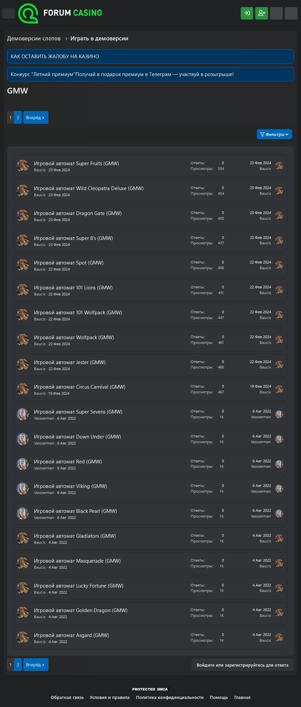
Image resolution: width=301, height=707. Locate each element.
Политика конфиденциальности (170, 697)
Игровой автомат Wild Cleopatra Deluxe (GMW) (89, 188)
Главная (242, 697)
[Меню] (8, 13)
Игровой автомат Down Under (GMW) (77, 436)
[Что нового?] (276, 13)
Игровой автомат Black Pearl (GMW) (75, 510)
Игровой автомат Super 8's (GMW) (73, 238)
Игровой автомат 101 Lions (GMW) (73, 287)
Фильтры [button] (272, 134)
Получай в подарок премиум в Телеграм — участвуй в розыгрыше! (154, 74)
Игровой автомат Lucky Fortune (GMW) (79, 585)
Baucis (39, 169)
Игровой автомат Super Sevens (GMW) (78, 411)
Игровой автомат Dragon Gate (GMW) (78, 213)
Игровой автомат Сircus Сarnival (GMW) (80, 386)
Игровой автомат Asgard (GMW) (71, 635)
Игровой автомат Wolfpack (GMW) (74, 337)
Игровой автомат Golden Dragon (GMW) (81, 610)
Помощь (219, 697)
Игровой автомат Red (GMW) (68, 461)
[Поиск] (291, 13)
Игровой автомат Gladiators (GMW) (75, 535)
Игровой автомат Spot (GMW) (69, 262)
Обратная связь (67, 697)
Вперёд (33, 117)
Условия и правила (110, 697)
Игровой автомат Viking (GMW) (70, 486)
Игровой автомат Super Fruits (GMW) (76, 163)
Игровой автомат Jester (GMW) (70, 362)
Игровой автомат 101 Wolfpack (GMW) (78, 312)
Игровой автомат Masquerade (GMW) (77, 560)
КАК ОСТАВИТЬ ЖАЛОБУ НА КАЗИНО (55, 56)
